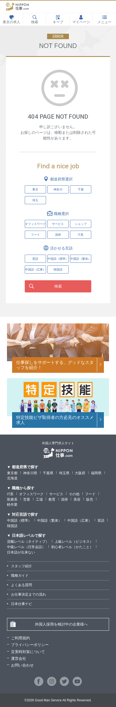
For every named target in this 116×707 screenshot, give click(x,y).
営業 (26, 499)
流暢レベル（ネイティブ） (28, 541)
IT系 (80, 234)
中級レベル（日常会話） (26, 547)
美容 (76, 499)
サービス (58, 224)
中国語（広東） (79, 520)
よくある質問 (21, 585)
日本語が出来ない (21, 552)
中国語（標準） (19, 520)
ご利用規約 (20, 638)
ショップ (81, 224)
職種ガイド (20, 575)
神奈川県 (30, 473)
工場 (39, 499)
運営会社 (18, 658)
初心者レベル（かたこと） (72, 547)
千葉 (81, 189)
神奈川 (58, 189)
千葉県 (48, 473)
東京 (35, 189)
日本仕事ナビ (21, 604)
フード (35, 234)
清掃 (58, 234)
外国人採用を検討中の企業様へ (49, 624)
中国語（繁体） (49, 520)
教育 (51, 499)
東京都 (12, 473)
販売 (89, 499)
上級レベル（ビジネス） (74, 541)
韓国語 (12, 526)
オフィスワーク (35, 224)
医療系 (12, 499)
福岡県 (96, 473)
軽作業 (12, 505)
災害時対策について (28, 652)
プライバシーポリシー (30, 645)
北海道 (12, 478)
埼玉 (35, 200)
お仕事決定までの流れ (28, 594)
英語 (100, 520)
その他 (74, 494)
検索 (58, 286)
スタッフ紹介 (21, 566)
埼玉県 (64, 473)
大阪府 (80, 473)
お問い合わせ (22, 665)
